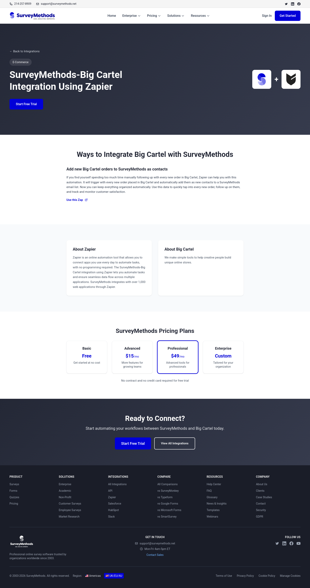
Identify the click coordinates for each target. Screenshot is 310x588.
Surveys (14, 484)
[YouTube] (299, 543)
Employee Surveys (70, 510)
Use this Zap (77, 200)
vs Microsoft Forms (169, 510)
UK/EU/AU (114, 575)
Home (112, 16)
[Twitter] (286, 4)
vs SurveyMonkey (168, 490)
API (110, 490)
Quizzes (14, 497)
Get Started (288, 16)
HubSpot (113, 510)
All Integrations (117, 484)
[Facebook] (299, 4)
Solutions (175, 16)
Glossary (212, 497)
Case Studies (264, 497)
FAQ (209, 490)
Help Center (214, 484)
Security (261, 510)
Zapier (112, 497)
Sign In (267, 16)
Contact (261, 503)
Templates (213, 510)
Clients (260, 490)
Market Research (69, 516)
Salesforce (114, 503)
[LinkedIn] (292, 4)
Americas (93, 575)
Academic (65, 490)
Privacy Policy (245, 575)
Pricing (154, 16)
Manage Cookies (290, 575)
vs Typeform (165, 497)
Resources (200, 16)
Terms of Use (224, 575)
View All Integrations (174, 443)
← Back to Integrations (24, 51)
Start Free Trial (26, 104)
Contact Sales (155, 554)
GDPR (259, 516)
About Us (261, 484)
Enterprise (131, 16)
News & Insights (216, 503)
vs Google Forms (167, 503)
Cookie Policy (267, 575)
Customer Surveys (70, 503)
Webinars (212, 516)
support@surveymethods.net (155, 543)
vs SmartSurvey (167, 516)
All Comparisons (167, 484)
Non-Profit (65, 497)
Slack (111, 516)
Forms (13, 490)
